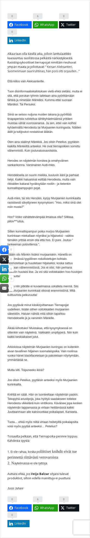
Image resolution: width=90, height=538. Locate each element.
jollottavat (37, 67)
